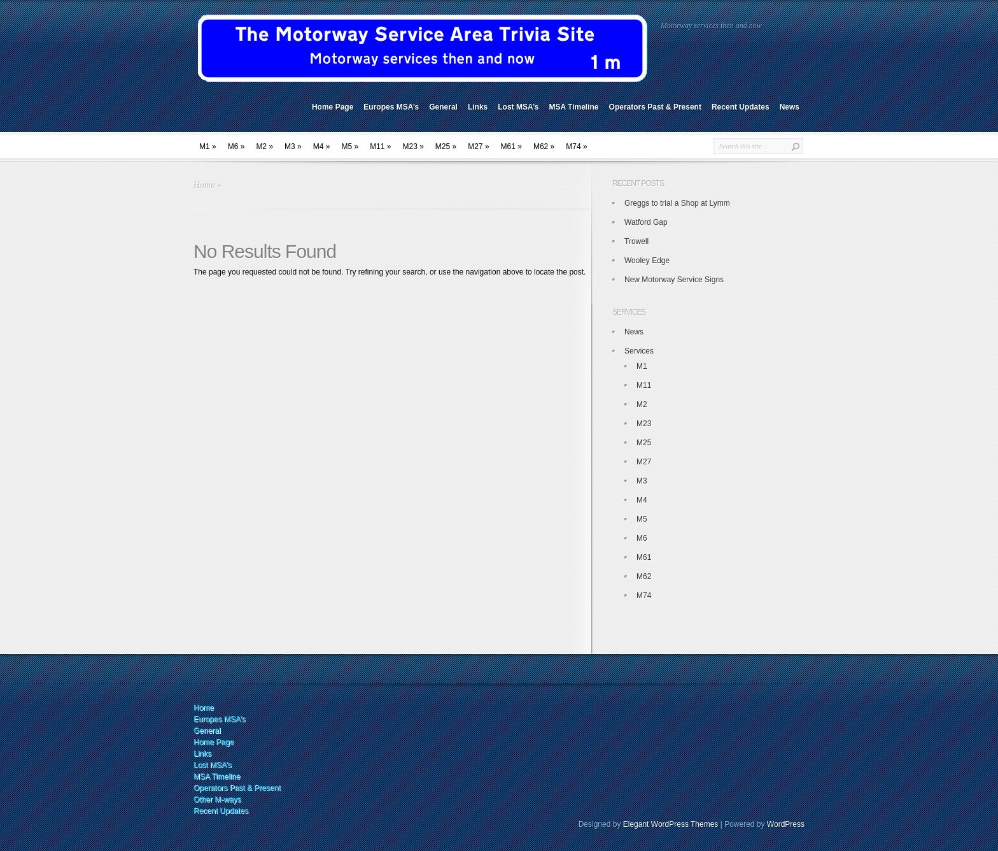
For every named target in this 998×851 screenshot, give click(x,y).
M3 (293, 146)
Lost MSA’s (518, 107)
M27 (478, 146)
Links (478, 107)
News (789, 107)
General (443, 107)
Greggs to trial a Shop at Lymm (677, 203)
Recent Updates (741, 107)
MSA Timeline (574, 107)
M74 (576, 146)
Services (639, 351)
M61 (511, 146)
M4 (321, 146)
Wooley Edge (647, 260)
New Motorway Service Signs (674, 279)
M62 (543, 146)
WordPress (786, 824)
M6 (236, 146)
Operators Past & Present (655, 107)
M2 (264, 146)
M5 (349, 146)
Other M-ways (217, 799)
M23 (412, 146)
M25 (445, 146)
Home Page (332, 107)
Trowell (636, 241)
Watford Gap (646, 222)
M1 (207, 146)
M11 (380, 146)
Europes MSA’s (391, 107)
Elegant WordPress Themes (671, 824)
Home (203, 185)
